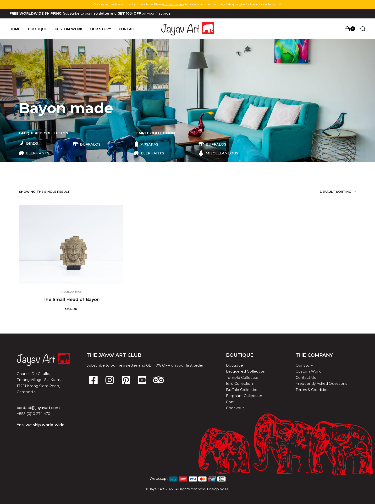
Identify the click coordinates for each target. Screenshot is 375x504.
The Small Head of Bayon (71, 299)
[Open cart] (350, 28)
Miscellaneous (71, 291)
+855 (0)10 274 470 (33, 413)
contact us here (173, 4)
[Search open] (362, 28)
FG (227, 489)
